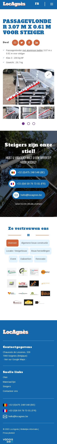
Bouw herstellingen (40, 251)
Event (13, 259)
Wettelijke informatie (29, 429)
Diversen (12, 243)
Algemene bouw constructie (34, 243)
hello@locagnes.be (18, 416)
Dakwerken (26, 259)
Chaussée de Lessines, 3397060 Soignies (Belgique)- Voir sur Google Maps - (16, 356)
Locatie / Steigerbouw (16, 251)
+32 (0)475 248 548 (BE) (22, 404)
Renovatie (40, 259)
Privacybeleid (9, 433)
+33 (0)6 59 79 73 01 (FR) (22, 410)
